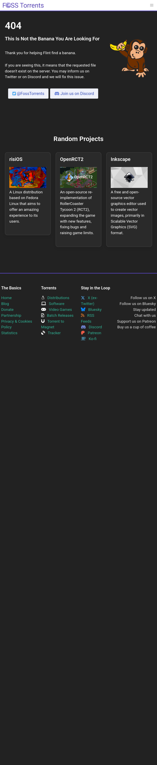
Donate (7, 309)
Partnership (11, 315)
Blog (5, 303)
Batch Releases (57, 315)
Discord (91, 327)
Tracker (51, 333)
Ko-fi (89, 338)
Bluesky (91, 309)
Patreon (91, 333)
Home (6, 297)
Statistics (9, 333)
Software (53, 303)
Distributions (55, 297)
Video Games (56, 309)
